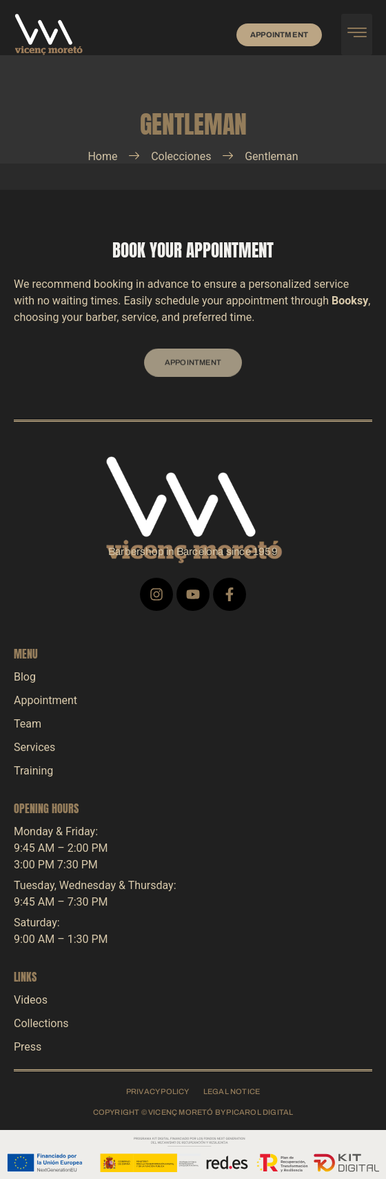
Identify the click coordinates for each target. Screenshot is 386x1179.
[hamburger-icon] (356, 34)
